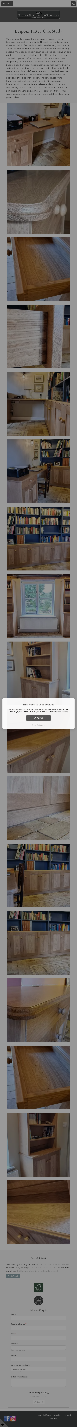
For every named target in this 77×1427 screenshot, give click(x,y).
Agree (38, 717)
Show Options (38, 725)
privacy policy (62, 711)
